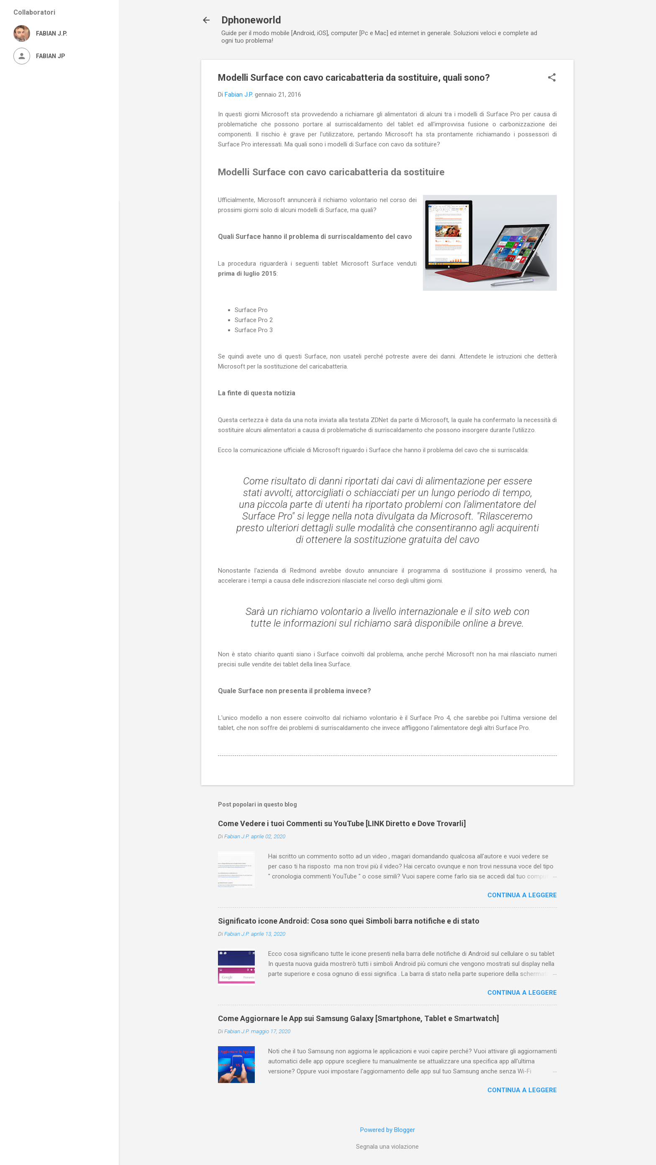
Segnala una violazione (387, 1146)
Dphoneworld (251, 20)
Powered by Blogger (387, 1130)
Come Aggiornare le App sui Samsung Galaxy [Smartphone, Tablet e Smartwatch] (358, 1018)
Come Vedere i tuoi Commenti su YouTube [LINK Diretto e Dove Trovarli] (342, 823)
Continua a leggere (522, 895)
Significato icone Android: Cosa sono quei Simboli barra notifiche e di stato (348, 921)
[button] (552, 78)
